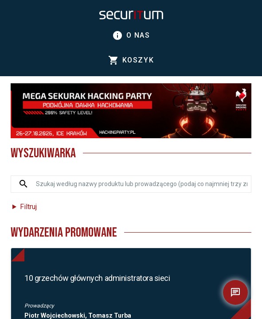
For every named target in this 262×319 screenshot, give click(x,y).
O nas (131, 35)
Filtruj (28, 206)
